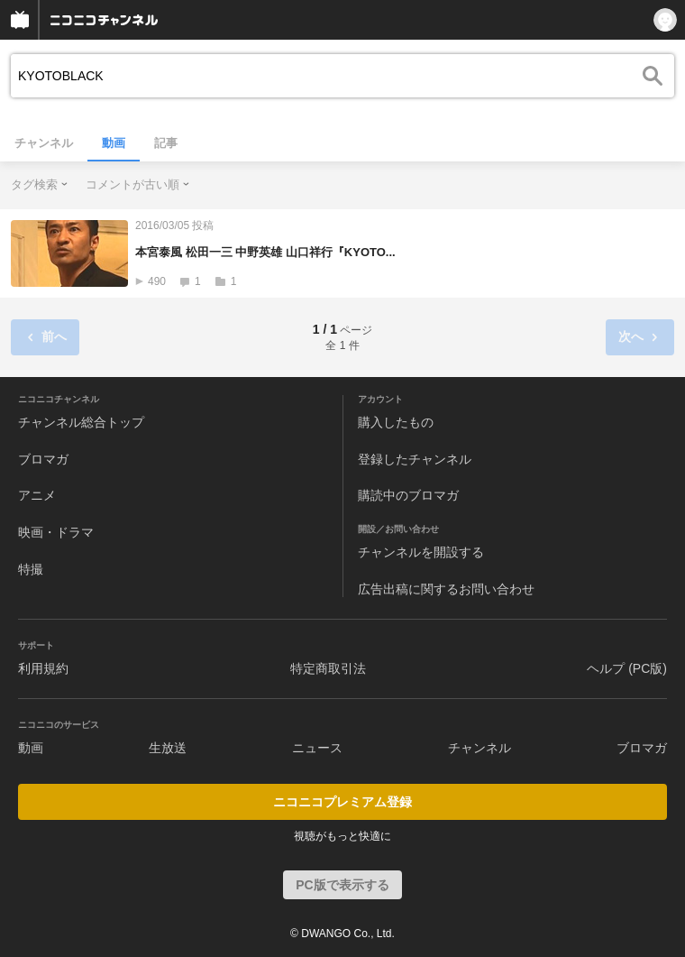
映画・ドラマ (56, 532)
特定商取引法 (328, 668)
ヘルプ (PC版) (627, 668)
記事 (166, 143)
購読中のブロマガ (408, 495)
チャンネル (43, 143)
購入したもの (396, 422)
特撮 (30, 569)
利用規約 (43, 668)
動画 (113, 143)
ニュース (317, 748)
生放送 (168, 748)
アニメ (37, 495)
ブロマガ (43, 459)
